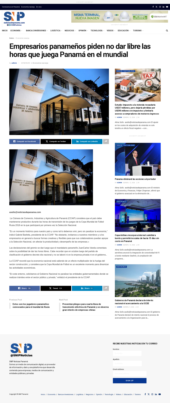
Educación (123, 31)
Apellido (127, 362)
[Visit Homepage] (14, 18)
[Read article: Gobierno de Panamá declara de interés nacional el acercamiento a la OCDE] (138, 280)
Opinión (82, 31)
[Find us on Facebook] (153, 7)
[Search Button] (167, 30)
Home (11, 38)
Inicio (5, 31)
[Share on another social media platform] (106, 141)
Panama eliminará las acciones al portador (135, 179)
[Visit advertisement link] (119, 17)
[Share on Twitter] (56, 141)
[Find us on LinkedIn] (163, 7)
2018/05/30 (25, 63)
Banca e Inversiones (36, 31)
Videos (110, 31)
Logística (55, 31)
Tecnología (96, 31)
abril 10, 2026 (129, 245)
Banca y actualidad (126, 71)
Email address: (129, 372)
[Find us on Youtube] (167, 7)
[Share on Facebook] (24, 141)
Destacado (122, 201)
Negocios (69, 31)
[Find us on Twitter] (156, 7)
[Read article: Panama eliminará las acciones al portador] (138, 159)
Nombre (127, 352)
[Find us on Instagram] (160, 7)
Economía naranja (28, 7)
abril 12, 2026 (129, 117)
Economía (15, 31)
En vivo (38, 7)
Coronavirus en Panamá (11, 7)
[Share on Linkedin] (87, 141)
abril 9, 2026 (128, 307)
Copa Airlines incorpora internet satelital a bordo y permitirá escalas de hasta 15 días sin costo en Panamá (137, 238)
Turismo (137, 31)
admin (14, 63)
